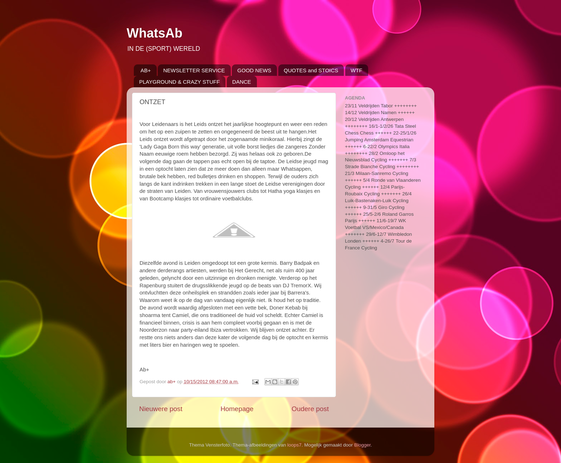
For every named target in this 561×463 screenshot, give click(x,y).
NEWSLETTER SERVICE (194, 70)
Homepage (236, 409)
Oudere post (310, 409)
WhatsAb (154, 33)
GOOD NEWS (254, 70)
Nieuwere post (160, 409)
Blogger (362, 445)
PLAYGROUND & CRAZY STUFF (179, 82)
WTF (356, 70)
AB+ (146, 70)
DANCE (241, 82)
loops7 (294, 445)
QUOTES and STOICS (311, 70)
